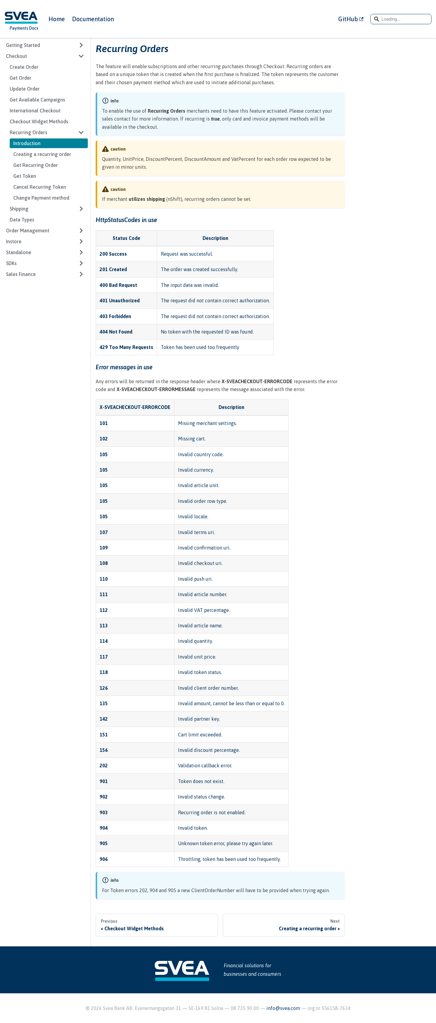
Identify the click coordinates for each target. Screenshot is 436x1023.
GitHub (350, 18)
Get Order (20, 78)
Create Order (24, 67)
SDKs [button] (11, 263)
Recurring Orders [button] (28, 132)
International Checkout (35, 110)
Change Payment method (41, 198)
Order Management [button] (27, 230)
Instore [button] (13, 241)
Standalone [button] (18, 252)
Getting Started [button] (23, 45)
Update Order (25, 88)
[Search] (401, 19)
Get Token (24, 176)
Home (56, 18)
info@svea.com (283, 1008)
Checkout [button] (16, 56)
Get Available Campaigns (37, 99)
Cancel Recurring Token (39, 187)
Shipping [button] (19, 208)
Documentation (93, 18)
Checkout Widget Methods (39, 121)
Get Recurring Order (35, 165)
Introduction (27, 143)
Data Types (22, 219)
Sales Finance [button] (21, 274)
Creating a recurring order (42, 154)
